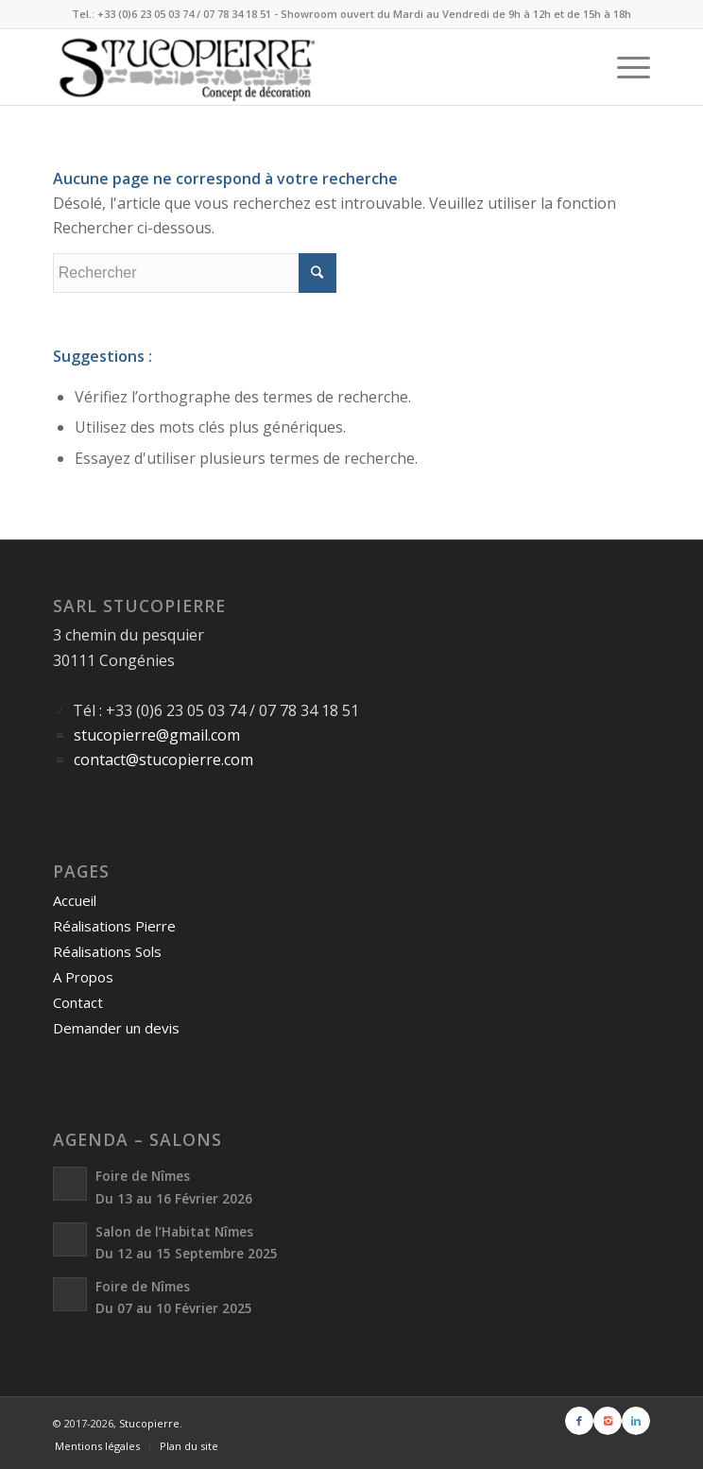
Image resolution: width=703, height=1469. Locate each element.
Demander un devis (116, 1027)
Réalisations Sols (107, 951)
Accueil (74, 900)
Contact (78, 1002)
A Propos (83, 976)
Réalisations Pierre (114, 925)
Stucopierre (149, 1423)
